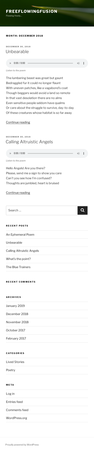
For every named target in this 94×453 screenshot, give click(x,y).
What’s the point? (18, 259)
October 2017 (15, 330)
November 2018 (17, 322)
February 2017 (16, 338)
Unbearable (17, 51)
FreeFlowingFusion (31, 11)
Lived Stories (15, 362)
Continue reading (18, 122)
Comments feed (17, 410)
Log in (10, 393)
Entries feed (14, 402)
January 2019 (15, 306)
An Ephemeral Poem (20, 234)
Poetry (10, 370)
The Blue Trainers (18, 267)
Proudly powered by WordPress (22, 444)
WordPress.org (16, 418)
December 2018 (17, 314)
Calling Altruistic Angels (29, 141)
